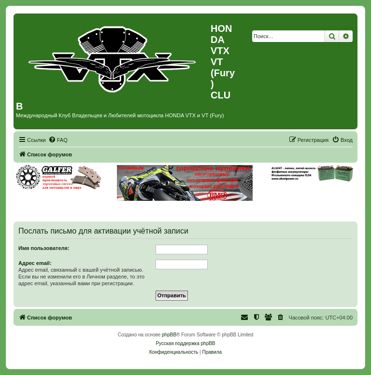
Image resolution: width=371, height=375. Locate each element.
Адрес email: (35, 263)
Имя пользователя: (44, 248)
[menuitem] (58, 140)
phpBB (169, 334)
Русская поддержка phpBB (185, 343)
